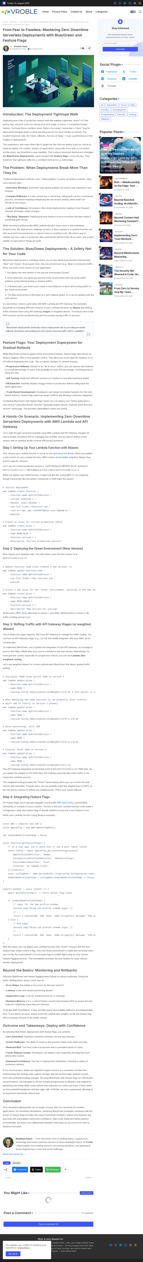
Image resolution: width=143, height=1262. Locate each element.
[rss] (140, 3)
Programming (107, 114)
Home (45, 11)
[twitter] (120, 3)
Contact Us (76, 11)
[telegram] (125, 3)
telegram (112, 78)
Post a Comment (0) (48, 1221)
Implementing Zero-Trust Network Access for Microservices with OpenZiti (126, 237)
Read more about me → (14, 1151)
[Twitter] (36, 1167)
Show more (87, 1190)
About (89, 11)
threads (111, 85)
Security (121, 114)
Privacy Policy (59, 11)
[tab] (45, 11)
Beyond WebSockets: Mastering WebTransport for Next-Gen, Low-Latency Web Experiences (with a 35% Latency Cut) (127, 255)
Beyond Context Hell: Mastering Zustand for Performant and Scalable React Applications (127, 219)
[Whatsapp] (53, 1167)
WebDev (105, 119)
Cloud (124, 105)
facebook (111, 71)
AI (102, 105)
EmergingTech (119, 109)
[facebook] (115, 3)
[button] (133, 11)
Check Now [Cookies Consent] (23, 1248)
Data (132, 105)
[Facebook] (20, 1167)
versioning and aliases (63, 453)
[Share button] (65, 1167)
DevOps (13, 22)
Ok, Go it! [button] (13, 1254)
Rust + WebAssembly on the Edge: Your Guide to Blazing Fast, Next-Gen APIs (127, 184)
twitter (133, 71)
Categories (101, 11)
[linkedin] (130, 3)
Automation (112, 105)
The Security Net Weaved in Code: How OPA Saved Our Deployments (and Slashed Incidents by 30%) (127, 272)
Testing (132, 114)
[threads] (135, 3)
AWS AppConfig (65, 800)
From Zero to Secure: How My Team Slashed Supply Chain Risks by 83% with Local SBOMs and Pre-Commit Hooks (127, 290)
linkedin (133, 78)
